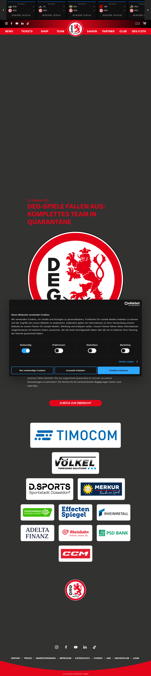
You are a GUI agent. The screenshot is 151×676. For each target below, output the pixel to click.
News (9, 32)
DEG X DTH (138, 32)
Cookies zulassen (118, 370)
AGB (109, 658)
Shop (45, 32)
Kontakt (14, 658)
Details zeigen (126, 361)
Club (123, 32)
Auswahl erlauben (75, 370)
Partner (108, 32)
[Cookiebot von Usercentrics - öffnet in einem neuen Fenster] (127, 304)
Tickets (27, 32)
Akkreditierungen (45, 658)
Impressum (65, 658)
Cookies (98, 658)
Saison (92, 32)
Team (60, 32)
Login (137, 658)
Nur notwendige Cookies (32, 370)
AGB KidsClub (123, 658)
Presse (27, 658)
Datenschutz (82, 658)
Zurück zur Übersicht (75, 402)
